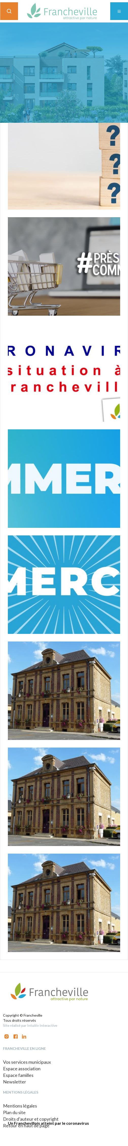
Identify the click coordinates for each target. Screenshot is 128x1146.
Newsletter (14, 1081)
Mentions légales (20, 1106)
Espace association (22, 1068)
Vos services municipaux (27, 1062)
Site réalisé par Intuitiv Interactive (30, 1025)
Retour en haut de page (26, 1125)
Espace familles (18, 1075)
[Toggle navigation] (119, 11)
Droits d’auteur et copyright (31, 1119)
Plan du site (14, 1112)
